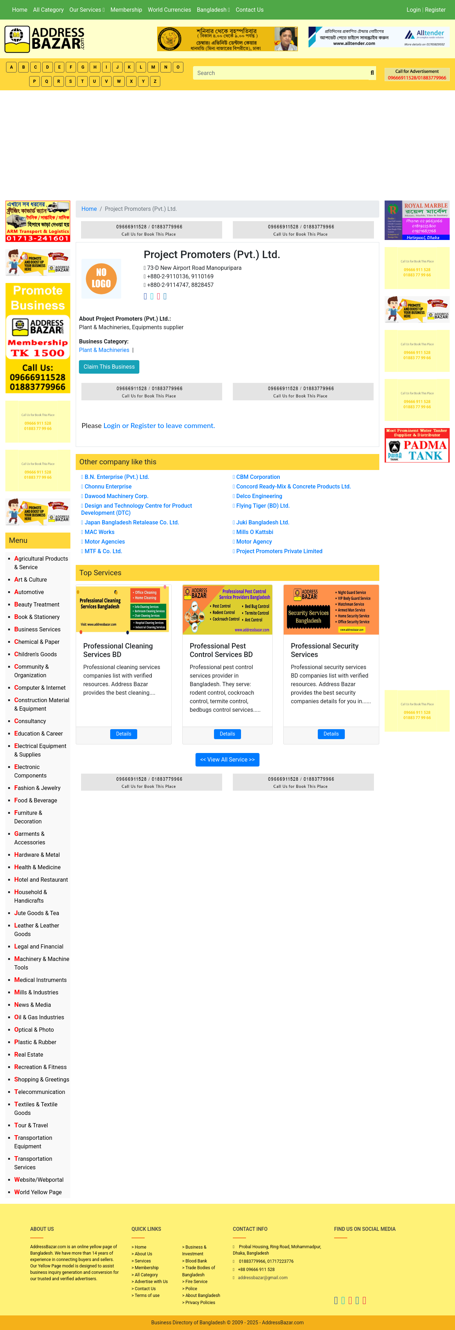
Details (124, 734)
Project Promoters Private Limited (277, 551)
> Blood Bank (194, 1261)
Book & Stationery (37, 617)
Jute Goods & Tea (36, 913)
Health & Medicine (37, 867)
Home (19, 9)
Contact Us (250, 9)
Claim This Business (109, 366)
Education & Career (38, 733)
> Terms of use (146, 1295)
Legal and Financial (38, 946)
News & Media (32, 1004)
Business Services (37, 629)
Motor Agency (252, 541)
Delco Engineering (257, 496)
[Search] (281, 73)
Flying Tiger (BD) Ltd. (261, 505)
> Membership (145, 1267)
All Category (48, 9)
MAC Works (97, 532)
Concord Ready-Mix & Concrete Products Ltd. (292, 486)
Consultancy (30, 721)
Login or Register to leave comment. (159, 425)
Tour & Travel (31, 1125)
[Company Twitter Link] (152, 296)
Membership (126, 9)
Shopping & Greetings (41, 1079)
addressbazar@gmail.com (263, 1277)
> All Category (145, 1274)
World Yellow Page (38, 1192)
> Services (141, 1261)
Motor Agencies (103, 541)
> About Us (142, 1253)
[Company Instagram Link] (158, 296)
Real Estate (28, 1054)
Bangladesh (213, 9)
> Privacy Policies (198, 1302)
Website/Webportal (39, 1179)
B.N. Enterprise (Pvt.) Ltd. (115, 477)
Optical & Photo (34, 1029)
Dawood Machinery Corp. (115, 496)
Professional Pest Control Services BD (221, 650)
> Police (189, 1288)
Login (414, 9)
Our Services (87, 9)
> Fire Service (195, 1281)
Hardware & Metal (37, 854)
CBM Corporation (256, 477)
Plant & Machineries (104, 350)
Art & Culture (30, 579)
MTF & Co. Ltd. (101, 551)
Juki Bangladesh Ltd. (261, 522)
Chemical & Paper (36, 642)
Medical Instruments (40, 980)
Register (435, 9)
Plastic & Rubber (35, 1042)
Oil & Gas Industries (39, 1017)
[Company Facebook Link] (145, 296)
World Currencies (169, 9)
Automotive (29, 592)
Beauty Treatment (36, 604)
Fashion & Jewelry (37, 788)
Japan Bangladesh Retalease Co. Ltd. (130, 522)
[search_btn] (372, 73)
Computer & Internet (40, 687)
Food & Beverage (35, 800)
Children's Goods (35, 654)
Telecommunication (39, 1092)
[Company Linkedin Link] (165, 296)
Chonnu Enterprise (106, 486)
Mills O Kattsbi (253, 532)
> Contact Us (144, 1288)
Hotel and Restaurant (41, 879)
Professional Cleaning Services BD (118, 650)
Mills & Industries (36, 992)
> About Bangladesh (201, 1295)
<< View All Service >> (227, 759)
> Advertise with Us (150, 1281)
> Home (139, 1247)
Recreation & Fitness (40, 1067)
